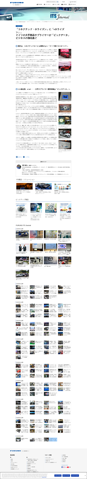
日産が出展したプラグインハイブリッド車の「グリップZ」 (65, 67)
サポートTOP (48, 457)
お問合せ (64, 461)
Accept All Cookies (75, 475)
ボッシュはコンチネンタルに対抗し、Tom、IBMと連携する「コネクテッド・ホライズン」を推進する (65, 122)
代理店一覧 (48, 460)
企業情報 (65, 4)
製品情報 (40, 4)
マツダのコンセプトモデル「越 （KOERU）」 (65, 55)
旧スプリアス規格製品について (51, 462)
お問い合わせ (73, 4)
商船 (12, 459)
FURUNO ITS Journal (22, 21)
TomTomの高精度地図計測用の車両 (65, 134)
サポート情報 (56, 4)
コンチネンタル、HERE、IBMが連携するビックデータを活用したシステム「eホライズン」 (65, 146)
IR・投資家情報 (65, 456)
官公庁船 (12, 464)
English (63, 1)
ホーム (17, 21)
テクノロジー (48, 4)
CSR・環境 (64, 458)
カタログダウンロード (50, 459)
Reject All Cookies (66, 475)
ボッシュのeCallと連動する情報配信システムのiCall (65, 109)
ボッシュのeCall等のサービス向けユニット (65, 97)
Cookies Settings (58, 475)
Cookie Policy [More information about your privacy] (44, 477)
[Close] (85, 475)
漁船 (12, 460)
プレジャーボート (14, 462)
